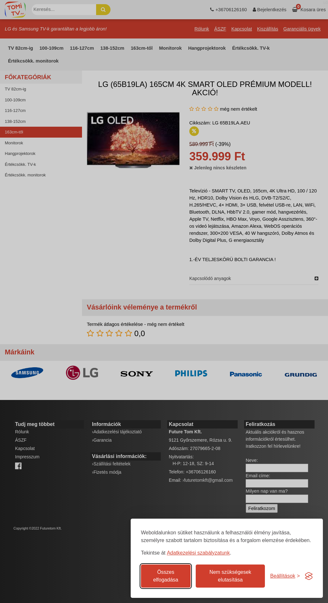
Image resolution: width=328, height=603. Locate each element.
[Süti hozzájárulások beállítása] (285, 576)
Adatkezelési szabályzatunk (198, 553)
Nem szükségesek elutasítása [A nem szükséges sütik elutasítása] (230, 575)
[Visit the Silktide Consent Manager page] (309, 576)
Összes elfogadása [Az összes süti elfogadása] (165, 575)
